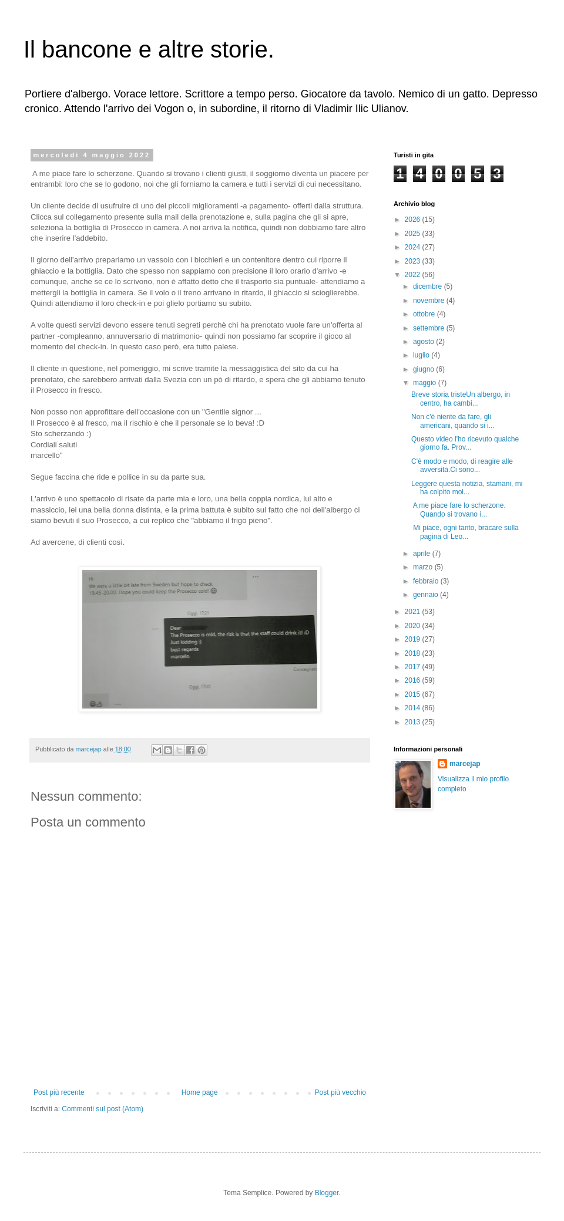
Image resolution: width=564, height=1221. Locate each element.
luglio (422, 355)
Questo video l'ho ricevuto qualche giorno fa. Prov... (465, 443)
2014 (413, 708)
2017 (413, 667)
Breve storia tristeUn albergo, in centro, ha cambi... (460, 398)
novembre (429, 300)
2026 (413, 219)
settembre (429, 328)
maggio (425, 383)
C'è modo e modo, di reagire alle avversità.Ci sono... (462, 465)
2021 (413, 612)
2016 (413, 680)
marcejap (465, 764)
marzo (424, 567)
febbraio (427, 581)
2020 (413, 626)
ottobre (425, 314)
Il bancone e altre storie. (149, 49)
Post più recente (59, 1092)
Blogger (327, 1193)
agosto (424, 342)
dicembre (428, 286)
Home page (200, 1092)
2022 (413, 275)
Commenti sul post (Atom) (102, 1109)
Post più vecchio (340, 1092)
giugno (424, 369)
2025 (413, 234)
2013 (413, 722)
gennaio (426, 595)
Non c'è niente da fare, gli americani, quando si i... (453, 421)
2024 (413, 247)
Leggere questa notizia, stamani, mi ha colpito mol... (466, 488)
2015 (413, 694)
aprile (422, 553)
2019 (413, 639)
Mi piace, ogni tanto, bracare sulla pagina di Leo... (465, 532)
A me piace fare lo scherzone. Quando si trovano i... (458, 509)
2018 (413, 653)
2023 (413, 261)
